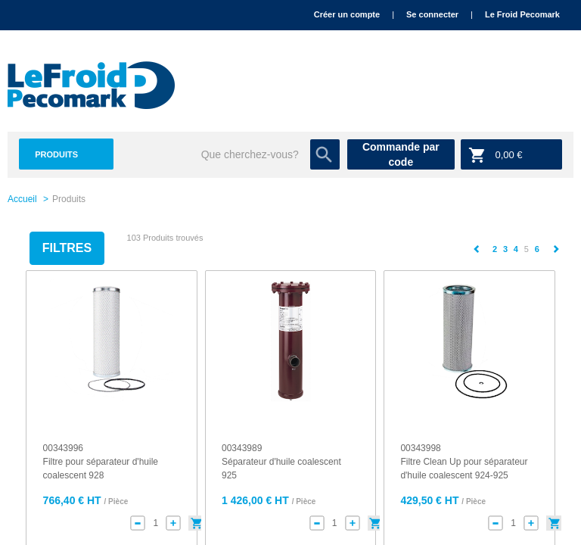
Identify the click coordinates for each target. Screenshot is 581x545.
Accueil (22, 199)
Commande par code (401, 154)
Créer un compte (347, 14)
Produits (56, 154)
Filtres (67, 247)
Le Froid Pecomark (522, 14)
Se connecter (432, 14)
